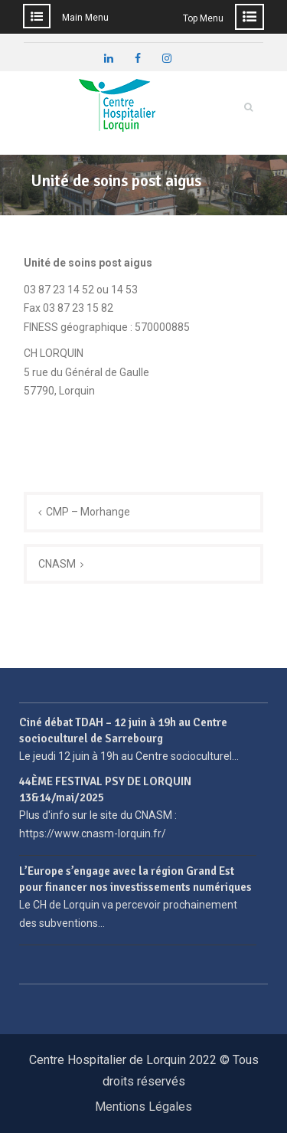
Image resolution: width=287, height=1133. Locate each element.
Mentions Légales (143, 1106)
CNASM (57, 564)
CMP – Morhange (88, 512)
